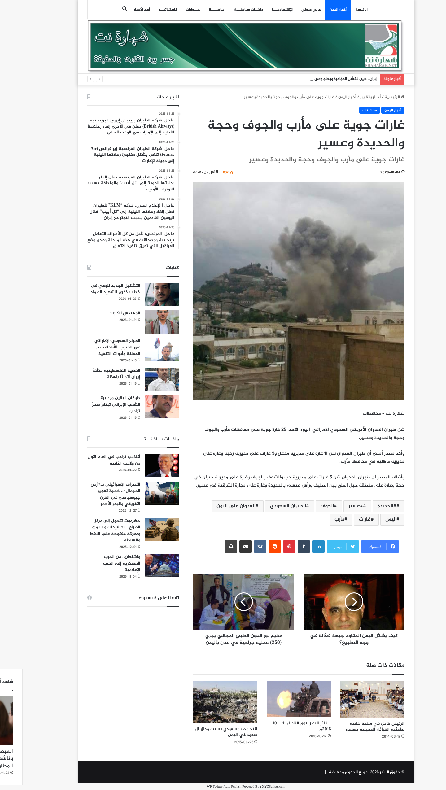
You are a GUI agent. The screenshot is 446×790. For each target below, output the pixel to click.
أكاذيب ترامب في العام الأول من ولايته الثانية (91, 460)
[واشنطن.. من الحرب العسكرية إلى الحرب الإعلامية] (139, 565)
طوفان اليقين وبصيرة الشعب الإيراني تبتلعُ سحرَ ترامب (93, 405)
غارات (342, 519)
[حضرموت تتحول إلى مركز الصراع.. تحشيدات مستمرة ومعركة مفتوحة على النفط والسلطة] (139, 529)
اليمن (368, 519)
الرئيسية (372, 97)
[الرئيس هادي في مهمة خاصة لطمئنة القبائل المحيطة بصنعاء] (349, 699)
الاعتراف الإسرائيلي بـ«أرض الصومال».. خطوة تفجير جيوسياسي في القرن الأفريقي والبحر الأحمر (92, 494)
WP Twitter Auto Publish (201, 787)
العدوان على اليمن (213, 506)
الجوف (304, 506)
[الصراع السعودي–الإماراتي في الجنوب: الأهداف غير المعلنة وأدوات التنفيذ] (139, 349)
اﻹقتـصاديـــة (259, 10)
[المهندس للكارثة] (139, 322)
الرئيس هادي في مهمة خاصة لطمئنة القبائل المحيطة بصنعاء (352, 726)
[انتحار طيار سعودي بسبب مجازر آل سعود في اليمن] (202, 702)
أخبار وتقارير (347, 97)
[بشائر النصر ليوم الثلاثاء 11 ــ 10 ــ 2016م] (276, 699)
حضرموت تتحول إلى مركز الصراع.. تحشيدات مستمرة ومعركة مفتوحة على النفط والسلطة (92, 530)
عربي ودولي (288, 10)
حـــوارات (170, 10)
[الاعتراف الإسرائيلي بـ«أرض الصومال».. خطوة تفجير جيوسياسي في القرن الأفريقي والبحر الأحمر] (139, 493)
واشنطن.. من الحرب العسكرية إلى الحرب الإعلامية (98, 563)
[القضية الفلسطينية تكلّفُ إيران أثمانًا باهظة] (139, 379)
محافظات (346, 110)
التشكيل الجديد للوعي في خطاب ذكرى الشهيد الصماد (92, 289)
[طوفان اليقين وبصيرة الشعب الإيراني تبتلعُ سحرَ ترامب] (139, 406)
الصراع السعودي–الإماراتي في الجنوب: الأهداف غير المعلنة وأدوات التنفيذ (94, 347)
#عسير (333, 506)
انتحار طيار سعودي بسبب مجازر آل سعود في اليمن (203, 732)
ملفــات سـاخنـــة (225, 10)
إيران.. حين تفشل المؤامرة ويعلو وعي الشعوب (315, 79)
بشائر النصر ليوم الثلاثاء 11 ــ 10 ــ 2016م (277, 726)
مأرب (316, 519)
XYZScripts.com (250, 787)
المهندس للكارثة (101, 313)
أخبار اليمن (315, 10)
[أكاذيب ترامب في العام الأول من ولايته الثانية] (139, 465)
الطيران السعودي (265, 506)
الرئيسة (338, 10)
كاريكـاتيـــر (145, 10)
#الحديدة (364, 506)
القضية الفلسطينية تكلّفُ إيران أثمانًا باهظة (93, 374)
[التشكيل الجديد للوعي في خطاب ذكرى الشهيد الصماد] (139, 294)
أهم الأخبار (119, 10)
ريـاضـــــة (194, 10)
